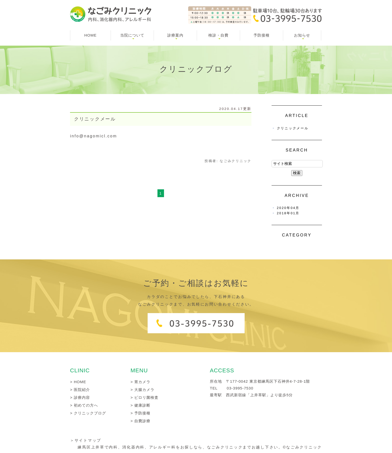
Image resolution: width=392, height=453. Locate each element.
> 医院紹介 (80, 389)
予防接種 (261, 35)
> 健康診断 (140, 405)
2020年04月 (288, 208)
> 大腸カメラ (142, 389)
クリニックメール (95, 119)
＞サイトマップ (85, 440)
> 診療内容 (80, 397)
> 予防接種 (140, 413)
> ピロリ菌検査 (144, 397)
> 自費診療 (140, 421)
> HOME (78, 382)
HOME (90, 35)
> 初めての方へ (84, 405)
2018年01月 (288, 213)
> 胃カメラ (140, 382)
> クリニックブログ (88, 413)
